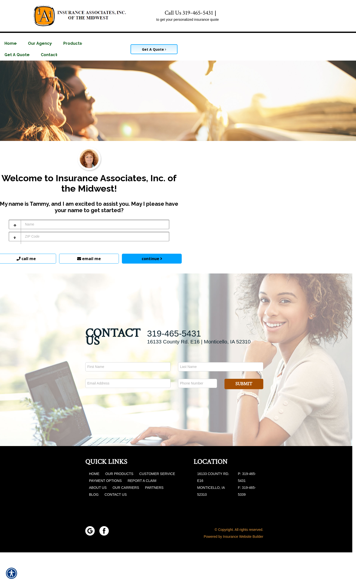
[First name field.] (128, 400)
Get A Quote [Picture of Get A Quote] (154, 49)
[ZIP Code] (89, 270)
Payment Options (105, 514)
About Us (98, 521)
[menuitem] (12, 43)
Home (10, 43)
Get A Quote (16, 54)
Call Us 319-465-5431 (189, 13)
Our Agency (40, 43)
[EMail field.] (128, 417)
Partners (154, 521)
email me (89, 292)
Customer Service (157, 507)
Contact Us (116, 528)
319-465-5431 (174, 367)
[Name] (89, 258)
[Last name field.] (220, 400)
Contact (49, 54)
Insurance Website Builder (243, 570)
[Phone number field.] (197, 417)
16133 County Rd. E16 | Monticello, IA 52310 (199, 375)
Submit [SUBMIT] (243, 417)
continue (152, 292)
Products (72, 43)
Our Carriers (125, 521)
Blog (94, 528)
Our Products (119, 507)
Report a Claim (142, 514)
